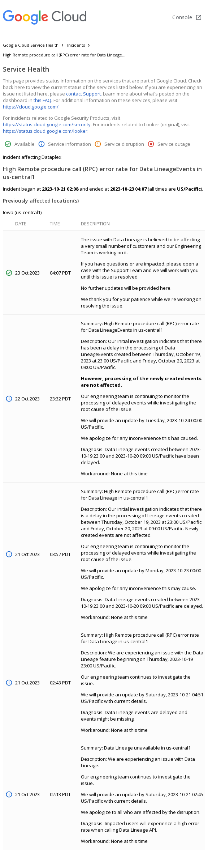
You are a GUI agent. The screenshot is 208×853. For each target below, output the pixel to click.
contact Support (83, 93)
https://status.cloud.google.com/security (47, 124)
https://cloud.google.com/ (30, 106)
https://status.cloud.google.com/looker (45, 131)
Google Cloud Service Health (30, 45)
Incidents (76, 45)
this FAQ (42, 100)
